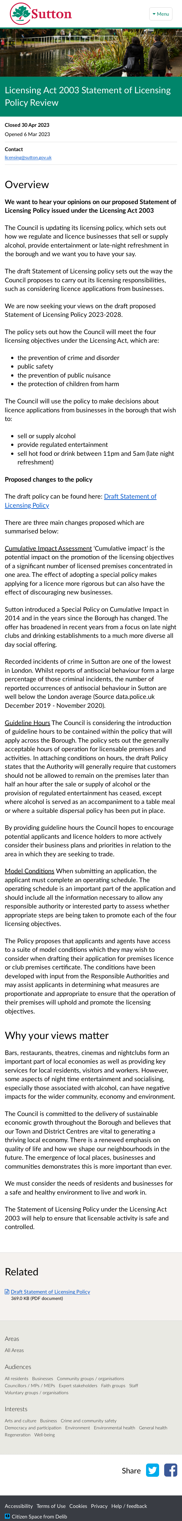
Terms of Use (51, 1506)
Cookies (78, 1506)
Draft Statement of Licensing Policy (47, 1291)
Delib (61, 1516)
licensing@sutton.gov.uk (28, 157)
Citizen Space (27, 1516)
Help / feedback (129, 1506)
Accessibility (19, 1506)
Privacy (99, 1506)
